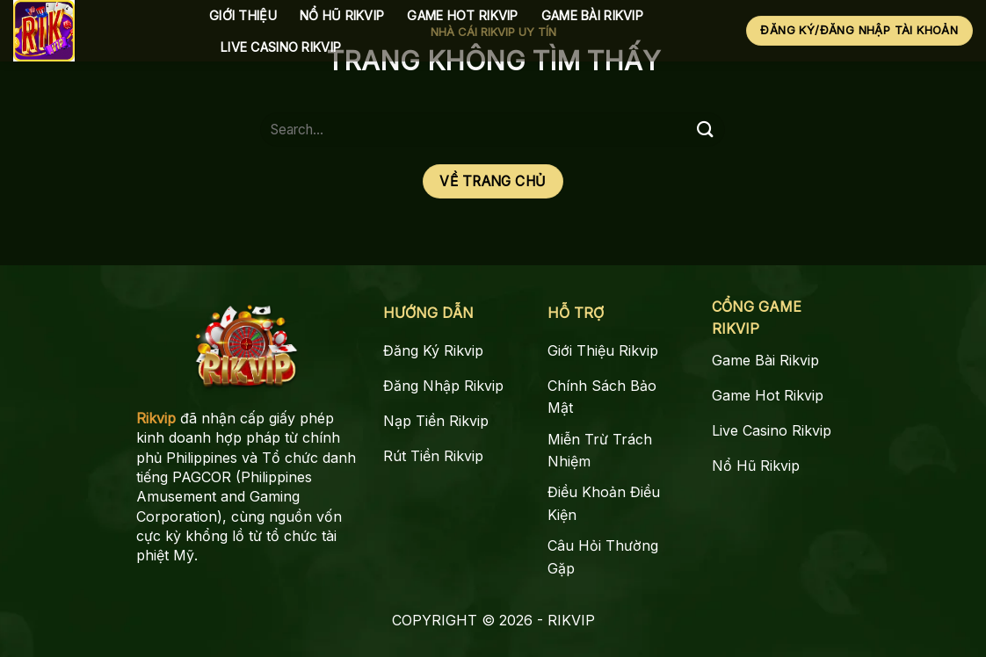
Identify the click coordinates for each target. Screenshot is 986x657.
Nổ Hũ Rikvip (342, 15)
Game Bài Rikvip (592, 15)
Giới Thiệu (243, 15)
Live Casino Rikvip (281, 47)
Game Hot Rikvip (462, 15)
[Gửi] (704, 129)
